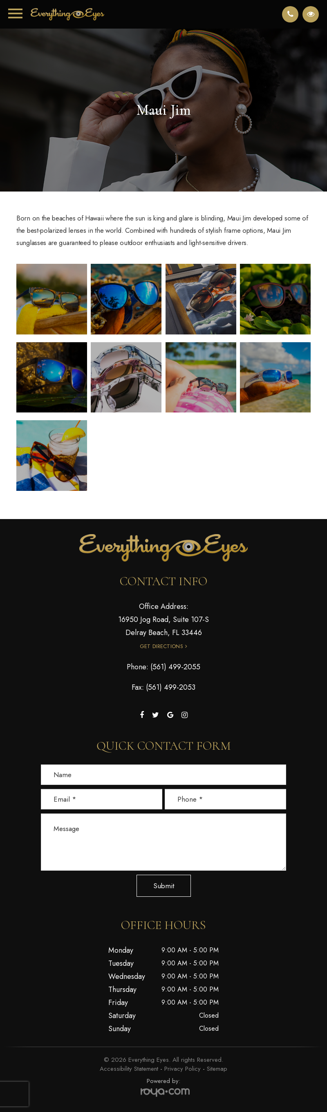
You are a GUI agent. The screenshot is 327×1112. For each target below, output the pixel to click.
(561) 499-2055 (175, 667)
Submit (163, 886)
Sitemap (217, 1068)
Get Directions (161, 646)
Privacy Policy (182, 1068)
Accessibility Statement (129, 1068)
